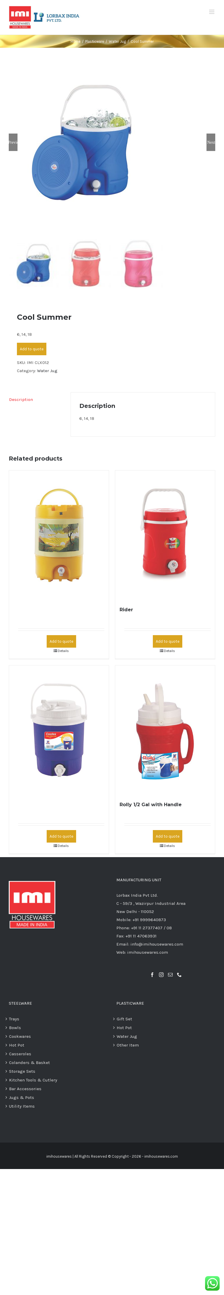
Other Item (128, 1045)
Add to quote (31, 349)
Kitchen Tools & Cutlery (33, 1080)
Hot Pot (16, 1045)
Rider (126, 610)
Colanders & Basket (29, 1062)
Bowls (15, 1028)
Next (211, 143)
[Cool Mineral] (59, 535)
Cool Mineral (29, 610)
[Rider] (165, 535)
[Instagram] (161, 975)
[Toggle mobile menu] (212, 12)
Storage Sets (22, 1071)
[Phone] (179, 975)
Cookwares (20, 1036)
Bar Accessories (25, 1089)
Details (63, 651)
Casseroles (20, 1054)
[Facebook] (152, 975)
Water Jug (47, 371)
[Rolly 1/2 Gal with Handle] (165, 730)
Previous (13, 143)
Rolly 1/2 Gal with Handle (151, 805)
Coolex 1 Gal (28, 805)
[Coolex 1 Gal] (59, 730)
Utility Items (22, 1106)
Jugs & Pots (21, 1098)
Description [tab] (21, 399)
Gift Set (124, 1019)
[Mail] (170, 975)
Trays (14, 1019)
